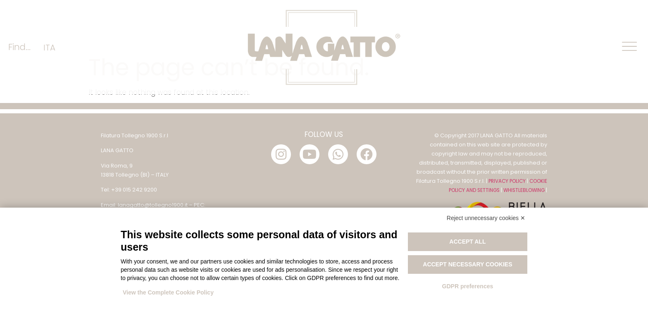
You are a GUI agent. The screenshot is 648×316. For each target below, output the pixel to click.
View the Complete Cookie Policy (168, 292)
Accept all (467, 241)
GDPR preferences (467, 286)
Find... (19, 47)
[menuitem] (49, 47)
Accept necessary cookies (467, 264)
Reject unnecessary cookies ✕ (486, 218)
